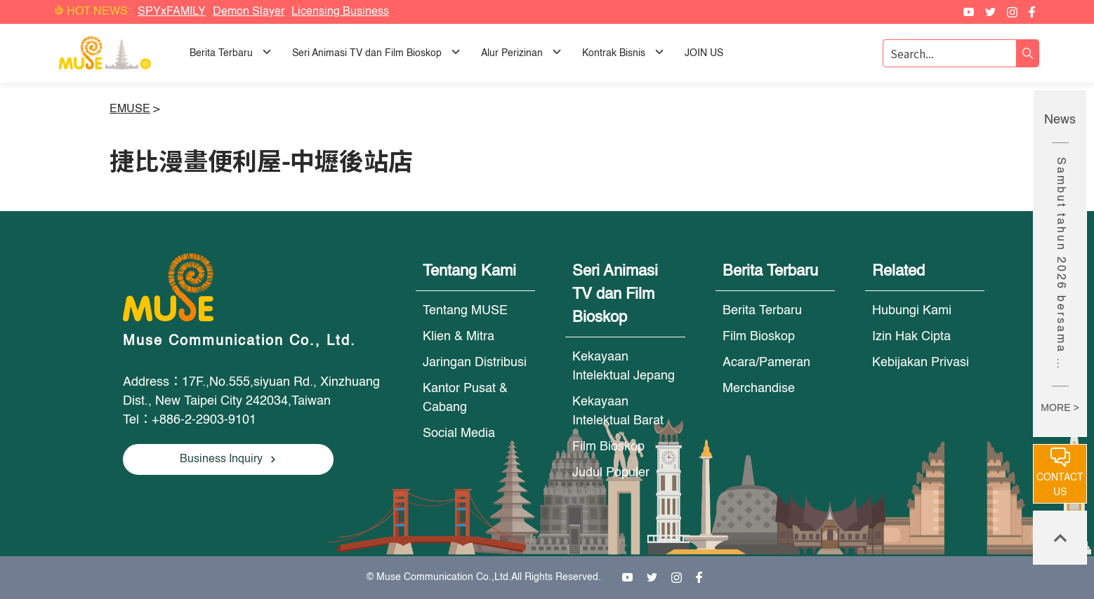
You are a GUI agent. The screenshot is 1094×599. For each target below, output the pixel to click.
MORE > (1060, 407)
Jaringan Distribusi (475, 362)
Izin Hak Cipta (911, 336)
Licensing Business (340, 12)
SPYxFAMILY (172, 12)
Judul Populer (611, 472)
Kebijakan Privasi (920, 362)
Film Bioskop (608, 446)
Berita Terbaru (762, 310)
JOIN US (704, 53)
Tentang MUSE (465, 310)
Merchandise (759, 388)
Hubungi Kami (911, 310)
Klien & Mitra (458, 336)
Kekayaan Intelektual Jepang (623, 366)
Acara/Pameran (766, 362)
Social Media (459, 433)
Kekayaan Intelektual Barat (618, 411)
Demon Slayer (248, 12)
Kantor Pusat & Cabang (465, 398)
